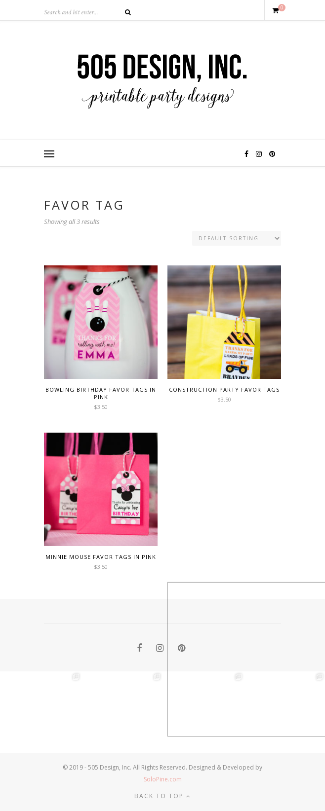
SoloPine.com (163, 779)
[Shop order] (236, 238)
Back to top (162, 796)
